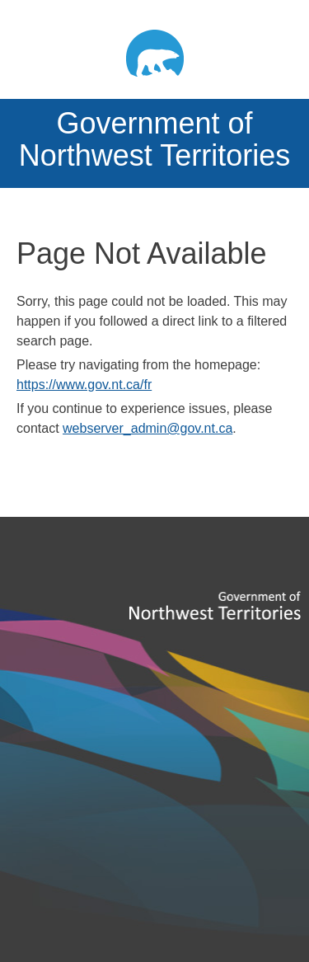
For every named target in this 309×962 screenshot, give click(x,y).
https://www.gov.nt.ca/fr (84, 385)
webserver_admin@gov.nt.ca (147, 428)
